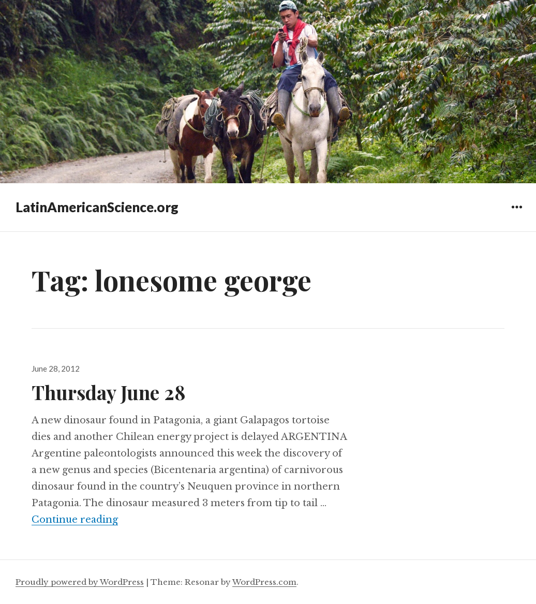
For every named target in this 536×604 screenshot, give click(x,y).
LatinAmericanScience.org (97, 207)
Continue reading (75, 519)
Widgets (516, 214)
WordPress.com (264, 582)
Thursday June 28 (109, 392)
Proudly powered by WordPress (80, 582)
